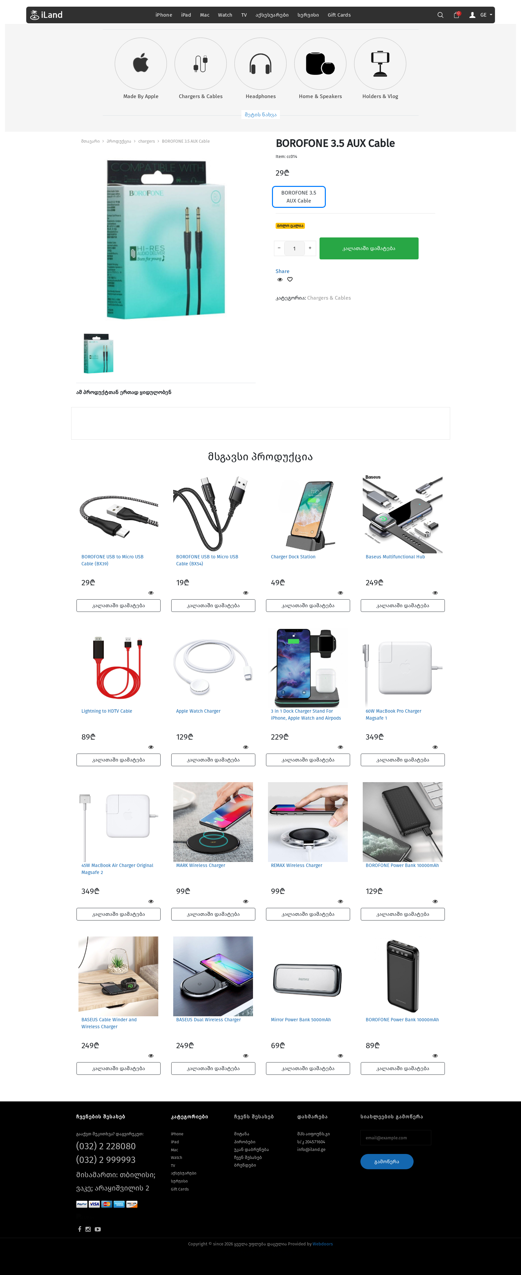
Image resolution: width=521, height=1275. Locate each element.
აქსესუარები (272, 15)
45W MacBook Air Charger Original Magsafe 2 (117, 869)
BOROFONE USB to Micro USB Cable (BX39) (112, 560)
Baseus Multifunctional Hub (395, 557)
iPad (186, 15)
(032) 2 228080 (106, 1146)
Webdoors (323, 1243)
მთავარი (90, 141)
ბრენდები (245, 1165)
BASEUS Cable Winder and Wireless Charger (109, 1023)
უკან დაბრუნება (251, 1149)
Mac (204, 15)
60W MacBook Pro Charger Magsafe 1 (393, 714)
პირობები (244, 1141)
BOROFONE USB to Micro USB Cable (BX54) (207, 560)
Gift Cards (339, 15)
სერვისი (308, 15)
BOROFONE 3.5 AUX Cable (186, 141)
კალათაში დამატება (368, 248)
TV (244, 15)
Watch (225, 15)
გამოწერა (386, 1162)
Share (283, 271)
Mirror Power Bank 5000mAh (301, 1020)
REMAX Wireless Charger (296, 865)
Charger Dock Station (293, 557)
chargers (146, 141)
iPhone (164, 15)
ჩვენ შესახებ (248, 1157)
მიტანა (241, 1133)
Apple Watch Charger (198, 711)
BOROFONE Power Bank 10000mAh (402, 865)
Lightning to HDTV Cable (106, 711)
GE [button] (484, 15)
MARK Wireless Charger (200, 865)
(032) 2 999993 (106, 1159)
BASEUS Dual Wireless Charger (208, 1020)
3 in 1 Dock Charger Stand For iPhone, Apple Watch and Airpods (306, 714)
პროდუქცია (119, 141)
